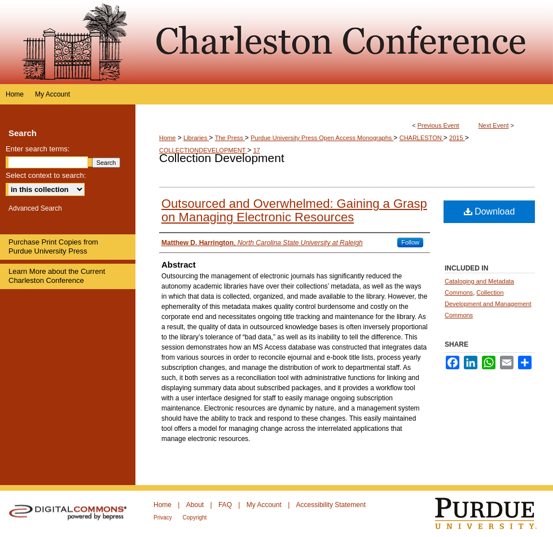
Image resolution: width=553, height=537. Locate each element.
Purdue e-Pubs (344, 42)
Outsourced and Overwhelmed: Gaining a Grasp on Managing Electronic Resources (294, 210)
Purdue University (493, 514)
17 (256, 150)
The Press (230, 137)
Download (489, 211)
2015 (457, 137)
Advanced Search (35, 208)
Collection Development (221, 157)
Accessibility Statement (331, 505)
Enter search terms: (37, 149)
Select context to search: (46, 175)
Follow (410, 242)
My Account (265, 505)
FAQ (226, 505)
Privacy (163, 517)
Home (167, 137)
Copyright (195, 517)
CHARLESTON (422, 137)
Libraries (196, 137)
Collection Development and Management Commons (488, 303)
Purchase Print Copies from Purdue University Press (53, 246)
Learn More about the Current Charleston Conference (56, 276)
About (196, 505)
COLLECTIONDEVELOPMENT (203, 150)
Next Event (494, 125)
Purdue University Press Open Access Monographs (322, 137)
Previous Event (438, 125)
